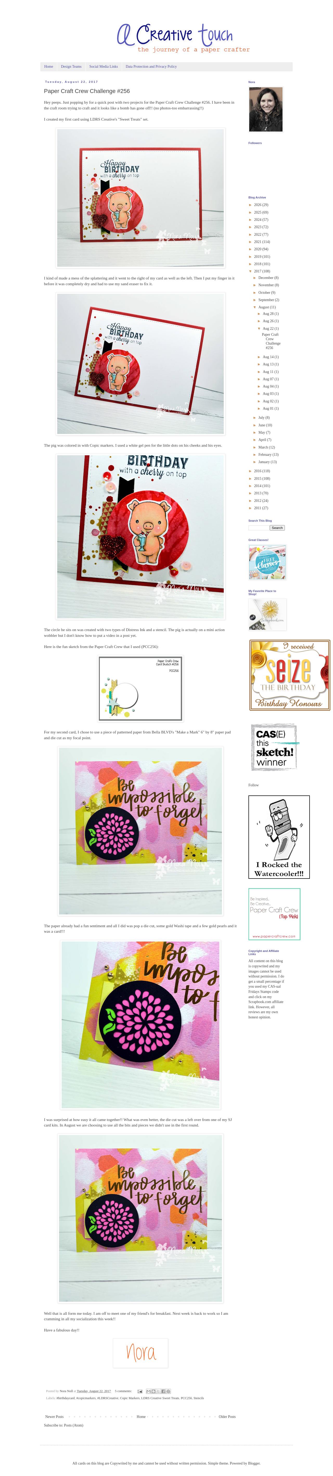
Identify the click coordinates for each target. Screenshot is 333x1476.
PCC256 (149, 646)
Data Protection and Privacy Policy (151, 66)
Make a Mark (187, 732)
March (263, 447)
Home (48, 66)
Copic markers (101, 445)
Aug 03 (268, 394)
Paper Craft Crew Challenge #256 (87, 91)
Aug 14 (268, 357)
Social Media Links (103, 66)
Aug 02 (268, 401)
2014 (258, 486)
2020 (258, 249)
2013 (258, 493)
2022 (258, 234)
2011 (258, 508)
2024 (258, 220)
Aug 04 (268, 386)
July (261, 418)
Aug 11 (268, 372)
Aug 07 (268, 379)
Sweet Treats (130, 119)
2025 (258, 212)
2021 (258, 242)
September (266, 300)
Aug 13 (268, 364)
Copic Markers (129, 1398)
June (262, 425)
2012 (258, 501)
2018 (258, 264)
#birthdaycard (65, 1398)
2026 (258, 205)
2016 (258, 471)
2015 (258, 479)
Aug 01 (268, 408)
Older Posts (227, 1417)
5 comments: (124, 1391)
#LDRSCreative (107, 1398)
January (264, 462)
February (265, 455)
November (266, 285)
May (262, 432)
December (266, 278)
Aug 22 (268, 329)
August (264, 307)
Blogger (254, 1463)
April (262, 440)
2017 (258, 271)
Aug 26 (268, 321)
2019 (258, 257)
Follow (253, 785)
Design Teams (71, 66)
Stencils (199, 1398)
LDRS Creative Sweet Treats (160, 1398)
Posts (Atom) (73, 1425)
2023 (258, 227)
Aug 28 (268, 314)
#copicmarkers (85, 1398)
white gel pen (139, 445)
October (264, 293)
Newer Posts (54, 1417)
